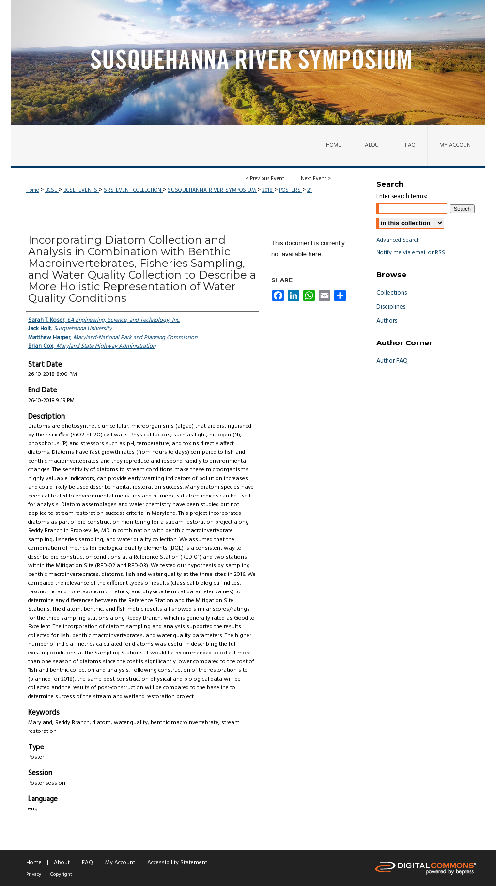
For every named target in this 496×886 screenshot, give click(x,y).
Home (32, 190)
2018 (268, 190)
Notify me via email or (410, 253)
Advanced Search (398, 240)
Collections (391, 293)
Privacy (33, 874)
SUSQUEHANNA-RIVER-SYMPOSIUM (212, 190)
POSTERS (290, 190)
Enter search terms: (401, 196)
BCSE (52, 190)
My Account (120, 863)
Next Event (313, 178)
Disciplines (390, 307)
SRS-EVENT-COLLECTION (133, 190)
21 (309, 190)
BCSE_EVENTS (81, 190)
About (62, 863)
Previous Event (267, 178)
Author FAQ (392, 361)
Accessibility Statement (177, 863)
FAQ (87, 863)
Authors (386, 321)
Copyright (61, 874)
